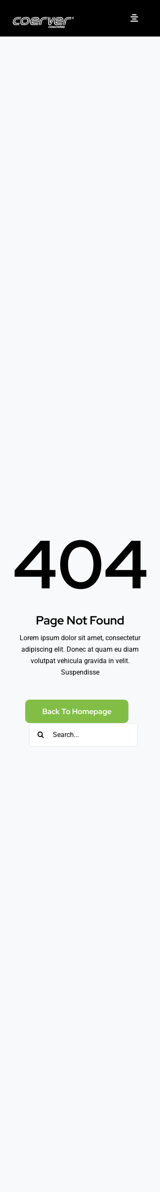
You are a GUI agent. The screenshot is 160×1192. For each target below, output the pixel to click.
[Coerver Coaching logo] (43, 20)
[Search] (40, 734)
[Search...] (83, 734)
